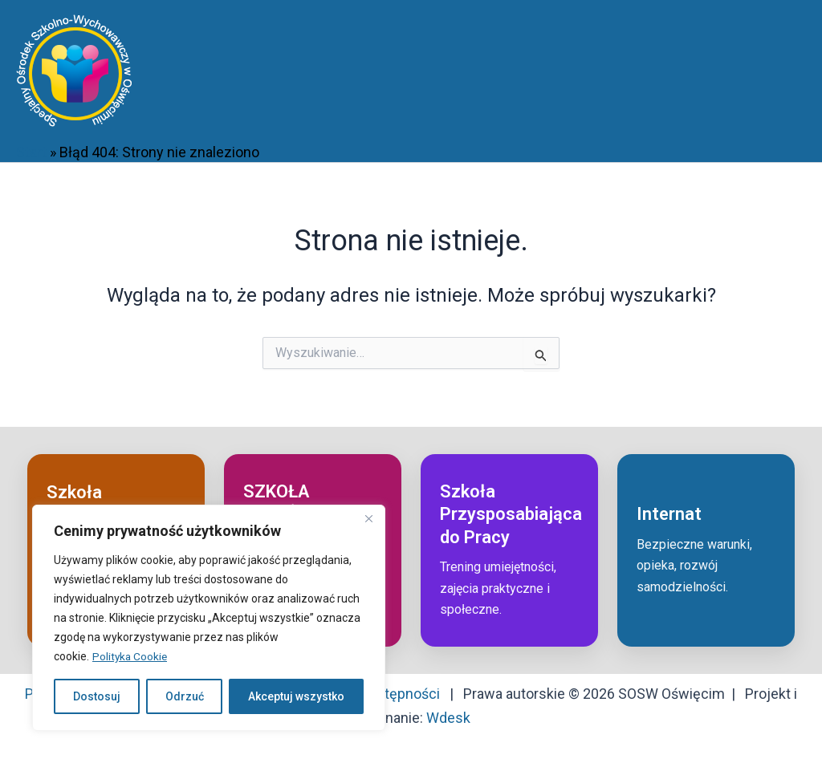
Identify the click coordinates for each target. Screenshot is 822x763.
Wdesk (448, 717)
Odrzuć (184, 696)
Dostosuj (96, 696)
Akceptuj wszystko (296, 696)
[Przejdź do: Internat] (706, 550)
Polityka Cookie (130, 656)
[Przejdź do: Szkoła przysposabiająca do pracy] (509, 550)
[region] (208, 618)
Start (31, 152)
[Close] (368, 518)
